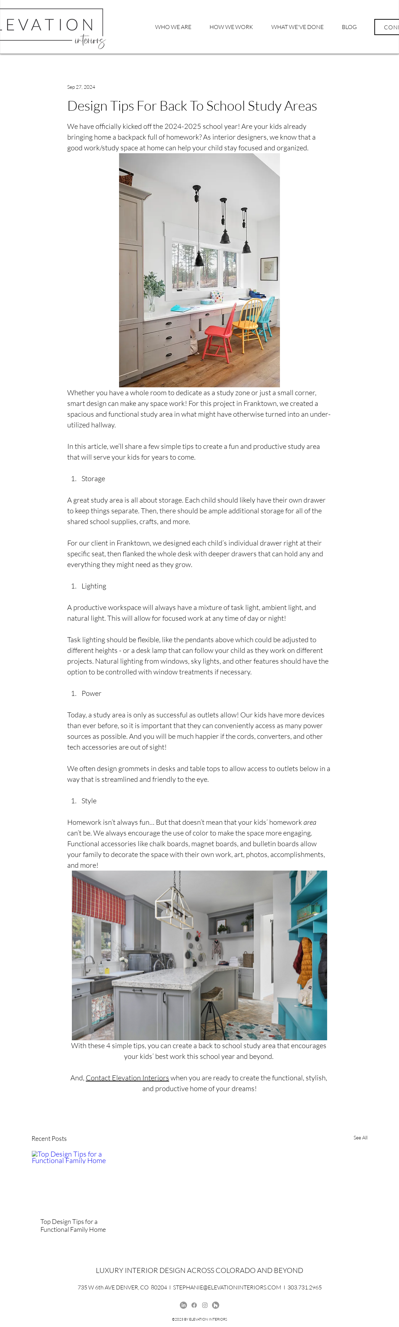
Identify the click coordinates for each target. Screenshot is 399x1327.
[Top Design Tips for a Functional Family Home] (83, 1180)
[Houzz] (215, 1305)
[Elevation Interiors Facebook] (194, 1305)
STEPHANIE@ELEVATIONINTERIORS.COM (227, 1287)
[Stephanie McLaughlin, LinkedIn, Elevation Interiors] (183, 1305)
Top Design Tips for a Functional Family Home (73, 1225)
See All (361, 1137)
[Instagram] (204, 1305)
